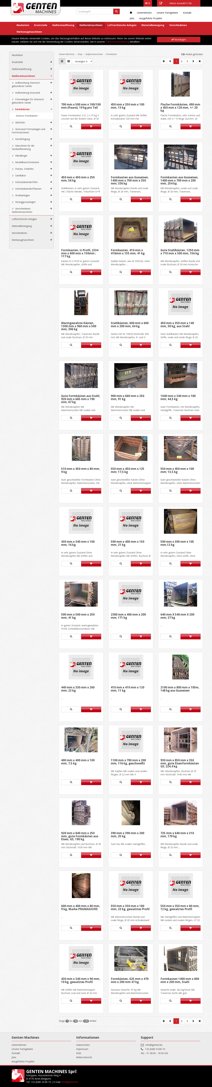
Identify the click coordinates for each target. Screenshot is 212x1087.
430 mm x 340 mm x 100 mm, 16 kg (78, 543)
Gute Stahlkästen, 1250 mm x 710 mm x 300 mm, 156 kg (179, 252)
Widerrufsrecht (84, 1057)
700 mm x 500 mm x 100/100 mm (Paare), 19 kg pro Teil (81, 106)
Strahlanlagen (22, 195)
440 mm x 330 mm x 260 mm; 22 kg (78, 689)
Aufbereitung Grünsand (27, 92)
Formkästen (22, 109)
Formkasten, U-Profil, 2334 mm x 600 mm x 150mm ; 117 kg (79, 253)
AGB (78, 1053)
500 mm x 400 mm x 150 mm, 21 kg (127, 543)
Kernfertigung (22, 139)
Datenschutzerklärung (117, 41)
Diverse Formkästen (27, 115)
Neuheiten (23, 25)
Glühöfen (20, 122)
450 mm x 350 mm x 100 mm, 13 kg (127, 106)
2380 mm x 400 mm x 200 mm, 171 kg (128, 616)
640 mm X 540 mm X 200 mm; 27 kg (177, 616)
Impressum (82, 1049)
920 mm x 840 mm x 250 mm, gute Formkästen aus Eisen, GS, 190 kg (79, 836)
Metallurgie (21, 155)
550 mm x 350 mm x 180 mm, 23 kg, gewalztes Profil (130, 908)
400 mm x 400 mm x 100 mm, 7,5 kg (78, 762)
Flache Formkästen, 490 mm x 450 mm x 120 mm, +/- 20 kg (180, 107)
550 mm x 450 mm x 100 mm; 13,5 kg (177, 470)
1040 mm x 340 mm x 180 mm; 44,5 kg (178, 397)
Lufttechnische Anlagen (121, 25)
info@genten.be (154, 1044)
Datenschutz (83, 1044)
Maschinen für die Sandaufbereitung (23, 147)
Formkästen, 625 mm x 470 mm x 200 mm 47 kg (130, 980)
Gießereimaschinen (91, 25)
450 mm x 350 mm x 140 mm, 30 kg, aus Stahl (177, 325)
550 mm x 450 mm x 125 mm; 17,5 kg (127, 470)
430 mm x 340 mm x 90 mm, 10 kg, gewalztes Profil (80, 980)
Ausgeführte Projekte (150, 18)
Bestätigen (178, 39)
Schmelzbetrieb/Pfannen (28, 188)
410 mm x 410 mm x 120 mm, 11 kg (127, 689)
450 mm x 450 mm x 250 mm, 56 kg (78, 179)
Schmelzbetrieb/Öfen (26, 182)
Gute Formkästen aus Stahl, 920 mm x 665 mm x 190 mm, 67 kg (80, 399)
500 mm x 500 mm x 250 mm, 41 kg (78, 616)
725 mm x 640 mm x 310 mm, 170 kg (177, 835)
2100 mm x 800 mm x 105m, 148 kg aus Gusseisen (179, 689)
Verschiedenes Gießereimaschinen (22, 210)
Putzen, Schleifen (24, 168)
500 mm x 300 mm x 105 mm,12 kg (177, 543)
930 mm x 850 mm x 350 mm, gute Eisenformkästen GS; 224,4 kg (179, 763)
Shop (80, 54)
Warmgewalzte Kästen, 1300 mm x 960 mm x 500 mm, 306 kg (78, 326)
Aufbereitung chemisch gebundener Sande (26, 84)
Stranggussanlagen (25, 202)
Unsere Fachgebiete (167, 12)
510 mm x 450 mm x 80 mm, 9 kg (80, 470)
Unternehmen (144, 12)
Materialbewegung (152, 25)
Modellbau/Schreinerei (27, 162)
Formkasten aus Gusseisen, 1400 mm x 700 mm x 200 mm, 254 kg (179, 180)
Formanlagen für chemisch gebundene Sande (28, 101)
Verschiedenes (178, 25)
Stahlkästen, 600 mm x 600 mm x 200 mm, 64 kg (130, 325)
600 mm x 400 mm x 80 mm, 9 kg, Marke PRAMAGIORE (80, 908)
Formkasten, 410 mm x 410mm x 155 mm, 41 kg (128, 252)
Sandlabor (20, 175)
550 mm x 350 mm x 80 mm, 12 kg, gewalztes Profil (179, 908)
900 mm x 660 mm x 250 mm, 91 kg (127, 397)
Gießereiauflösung (63, 25)
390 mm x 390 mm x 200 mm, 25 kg (127, 835)
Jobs (132, 18)
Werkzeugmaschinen (29, 31)
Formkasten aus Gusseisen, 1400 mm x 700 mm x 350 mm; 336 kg (130, 180)
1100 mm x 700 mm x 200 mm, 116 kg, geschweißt (128, 762)
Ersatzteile (40, 25)
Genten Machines (67, 54)
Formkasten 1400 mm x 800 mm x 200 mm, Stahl (179, 980)
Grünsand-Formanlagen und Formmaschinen (28, 131)
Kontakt (187, 12)
